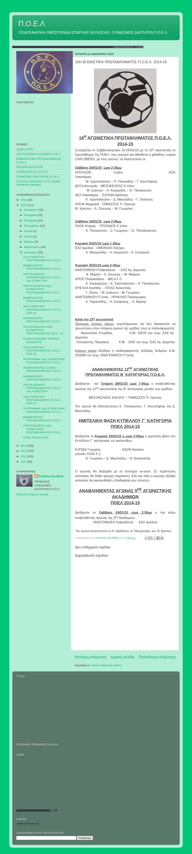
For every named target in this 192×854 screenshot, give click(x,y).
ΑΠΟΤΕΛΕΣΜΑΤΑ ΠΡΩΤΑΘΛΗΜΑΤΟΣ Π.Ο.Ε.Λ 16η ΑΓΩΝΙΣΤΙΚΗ (42, 277)
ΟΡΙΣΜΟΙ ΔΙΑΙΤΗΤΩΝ (29, 166)
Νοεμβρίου (31, 215)
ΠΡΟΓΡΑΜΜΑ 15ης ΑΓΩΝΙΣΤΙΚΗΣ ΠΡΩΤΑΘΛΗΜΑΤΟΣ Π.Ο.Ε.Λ (44, 361)
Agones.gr (129, 47)
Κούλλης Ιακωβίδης (51, 476)
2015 (24, 205)
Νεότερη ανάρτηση (90, 657)
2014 (24, 445)
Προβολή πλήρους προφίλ (32, 494)
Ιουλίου (28, 230)
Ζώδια (53, 810)
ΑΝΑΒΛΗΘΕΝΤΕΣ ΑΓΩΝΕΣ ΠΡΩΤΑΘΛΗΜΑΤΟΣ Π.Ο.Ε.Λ (42, 369)
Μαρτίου (29, 241)
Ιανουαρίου (31, 252)
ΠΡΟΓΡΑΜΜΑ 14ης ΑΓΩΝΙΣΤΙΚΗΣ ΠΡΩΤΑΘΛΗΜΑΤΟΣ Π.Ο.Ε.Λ (44, 410)
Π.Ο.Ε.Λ (31, 24)
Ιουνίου (28, 236)
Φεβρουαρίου (32, 246)
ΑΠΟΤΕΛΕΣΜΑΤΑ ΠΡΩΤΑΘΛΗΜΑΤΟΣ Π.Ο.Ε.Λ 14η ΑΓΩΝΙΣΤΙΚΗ (42, 388)
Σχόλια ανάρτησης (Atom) (106, 665)
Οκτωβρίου (31, 220)
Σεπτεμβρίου (32, 225)
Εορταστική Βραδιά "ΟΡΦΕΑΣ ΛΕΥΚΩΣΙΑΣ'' (41, 340)
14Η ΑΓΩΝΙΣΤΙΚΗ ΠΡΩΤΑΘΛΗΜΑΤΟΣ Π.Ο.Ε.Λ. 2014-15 (42, 400)
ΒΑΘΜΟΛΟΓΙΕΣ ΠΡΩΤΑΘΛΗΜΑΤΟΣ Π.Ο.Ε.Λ (42, 267)
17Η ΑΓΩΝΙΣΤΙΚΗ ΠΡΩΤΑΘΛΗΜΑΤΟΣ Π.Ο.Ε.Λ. (42, 259)
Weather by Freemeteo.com (28, 823)
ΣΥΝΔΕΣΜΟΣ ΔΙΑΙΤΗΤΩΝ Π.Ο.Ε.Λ (37, 176)
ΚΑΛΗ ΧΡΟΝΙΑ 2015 (35, 437)
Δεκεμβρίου (31, 209)
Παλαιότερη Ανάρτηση (157, 657)
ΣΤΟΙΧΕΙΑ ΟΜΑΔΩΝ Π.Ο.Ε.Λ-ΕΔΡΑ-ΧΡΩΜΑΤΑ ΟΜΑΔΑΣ (38, 183)
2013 (24, 450)
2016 (24, 199)
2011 (24, 461)
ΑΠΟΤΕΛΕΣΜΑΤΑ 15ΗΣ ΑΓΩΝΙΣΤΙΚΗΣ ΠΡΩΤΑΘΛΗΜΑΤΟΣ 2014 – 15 (43, 330)
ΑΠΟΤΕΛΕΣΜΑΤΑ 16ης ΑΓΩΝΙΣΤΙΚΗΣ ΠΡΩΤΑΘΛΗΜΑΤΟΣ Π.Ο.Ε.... (42, 289)
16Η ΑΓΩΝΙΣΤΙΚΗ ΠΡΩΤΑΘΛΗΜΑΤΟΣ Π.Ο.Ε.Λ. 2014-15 (42, 309)
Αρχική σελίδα (123, 657)
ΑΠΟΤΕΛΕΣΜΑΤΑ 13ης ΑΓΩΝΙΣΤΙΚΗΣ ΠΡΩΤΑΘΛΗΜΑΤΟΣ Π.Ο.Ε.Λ (42, 429)
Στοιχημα (139, 47)
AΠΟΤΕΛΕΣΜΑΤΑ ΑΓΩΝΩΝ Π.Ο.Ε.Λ (38, 154)
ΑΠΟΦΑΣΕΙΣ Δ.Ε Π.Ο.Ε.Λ (32, 171)
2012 (24, 456)
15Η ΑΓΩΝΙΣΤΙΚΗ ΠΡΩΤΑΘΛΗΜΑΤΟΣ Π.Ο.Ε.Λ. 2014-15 (42, 350)
